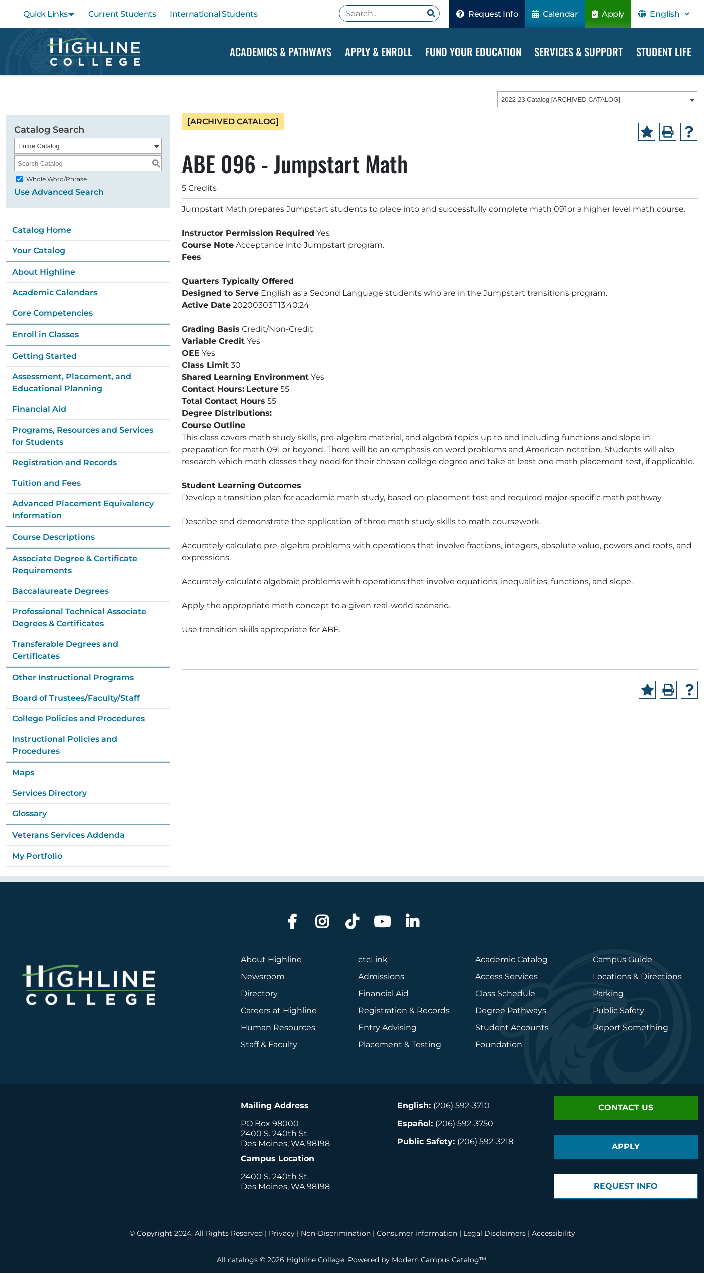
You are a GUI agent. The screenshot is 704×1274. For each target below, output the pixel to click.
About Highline (43, 272)
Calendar (555, 14)
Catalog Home (41, 230)
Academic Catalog (511, 960)
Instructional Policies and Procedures (64, 745)
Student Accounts (512, 1028)
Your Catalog (38, 251)
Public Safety (618, 1011)
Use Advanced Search (59, 192)
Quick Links (45, 14)
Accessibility (553, 1233)
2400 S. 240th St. (275, 1134)
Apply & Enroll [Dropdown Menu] (378, 51)
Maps (23, 773)
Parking (608, 994)
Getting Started (44, 356)
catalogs (243, 1260)
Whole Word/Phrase (56, 179)
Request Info (487, 14)
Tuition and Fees (46, 483)
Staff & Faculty (269, 1045)
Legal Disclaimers (494, 1233)
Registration (382, 1011)
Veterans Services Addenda (68, 835)
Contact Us (625, 1108)
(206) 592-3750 (464, 1124)
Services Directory (49, 793)
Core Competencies (52, 313)
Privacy (282, 1233)
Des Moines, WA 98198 (285, 1144)
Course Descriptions (53, 537)
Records (433, 1011)
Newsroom (263, 977)
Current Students (122, 14)
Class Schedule (505, 994)
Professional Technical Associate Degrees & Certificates (79, 618)
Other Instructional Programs (73, 678)
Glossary (29, 814)
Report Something (630, 1028)
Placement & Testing (399, 1045)
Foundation (498, 1045)
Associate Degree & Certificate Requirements (74, 565)
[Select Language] (669, 14)
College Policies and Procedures (78, 719)
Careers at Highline (279, 1011)
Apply (608, 14)
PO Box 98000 (270, 1124)
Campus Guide (622, 960)
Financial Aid (39, 409)
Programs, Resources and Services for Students (82, 436)
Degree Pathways (510, 1011)
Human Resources (278, 1028)
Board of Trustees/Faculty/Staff (76, 698)
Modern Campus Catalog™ (439, 1260)
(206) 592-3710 (461, 1106)
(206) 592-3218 (485, 1142)
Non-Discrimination (336, 1233)
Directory (259, 994)
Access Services (506, 977)
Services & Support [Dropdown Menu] (578, 51)
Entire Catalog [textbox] (38, 146)
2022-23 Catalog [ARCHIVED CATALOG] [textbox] (560, 100)
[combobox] (597, 100)
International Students (213, 14)
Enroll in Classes (45, 335)
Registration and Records (64, 463)
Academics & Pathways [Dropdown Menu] (280, 51)
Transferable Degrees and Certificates (65, 650)
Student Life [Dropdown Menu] (663, 51)
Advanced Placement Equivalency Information (83, 510)
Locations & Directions (637, 977)
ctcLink (373, 960)
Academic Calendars (54, 293)
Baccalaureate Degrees (60, 591)
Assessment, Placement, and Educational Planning (71, 383)
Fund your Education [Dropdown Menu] (473, 51)
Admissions (382, 977)
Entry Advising (387, 1028)
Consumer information (417, 1233)
